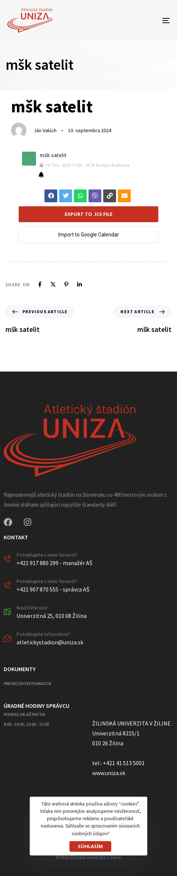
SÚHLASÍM (90, 846)
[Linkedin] (79, 284)
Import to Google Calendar (88, 235)
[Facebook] (40, 284)
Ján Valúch (45, 130)
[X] (53, 284)
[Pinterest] (66, 284)
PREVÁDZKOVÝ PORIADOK (27, 683)
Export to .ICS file (88, 214)
